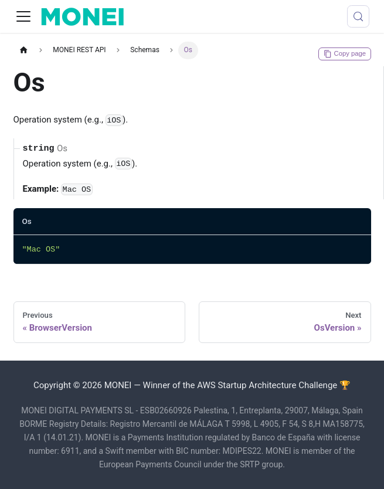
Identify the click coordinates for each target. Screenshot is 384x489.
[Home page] (24, 50)
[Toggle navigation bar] (23, 16)
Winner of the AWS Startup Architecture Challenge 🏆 (247, 385)
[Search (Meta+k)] (358, 16)
